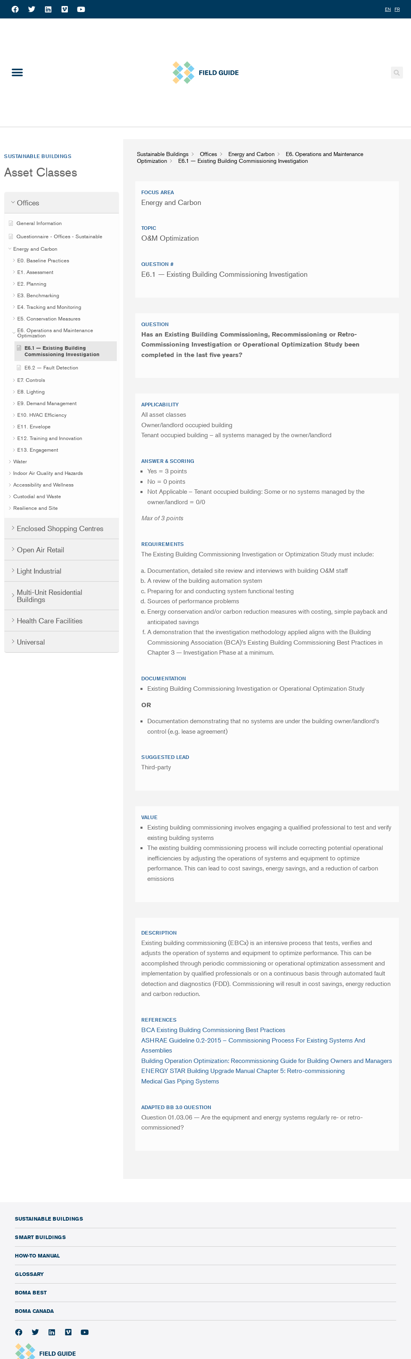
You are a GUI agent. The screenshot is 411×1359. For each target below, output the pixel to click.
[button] (17, 73)
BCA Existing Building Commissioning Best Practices (213, 1030)
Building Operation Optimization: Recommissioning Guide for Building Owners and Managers (266, 1061)
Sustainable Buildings (49, 1218)
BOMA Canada (34, 1311)
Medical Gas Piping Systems (180, 1081)
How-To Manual (37, 1255)
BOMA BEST (31, 1292)
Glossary (29, 1274)
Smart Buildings (40, 1237)
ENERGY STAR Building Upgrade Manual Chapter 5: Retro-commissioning (243, 1071)
